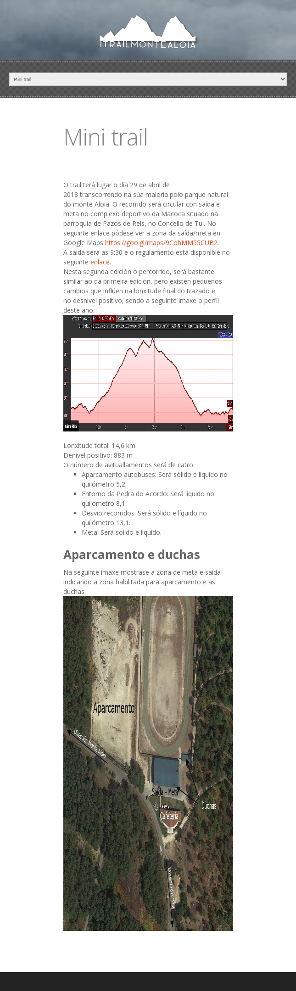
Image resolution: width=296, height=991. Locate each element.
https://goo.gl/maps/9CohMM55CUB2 (161, 242)
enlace (100, 262)
